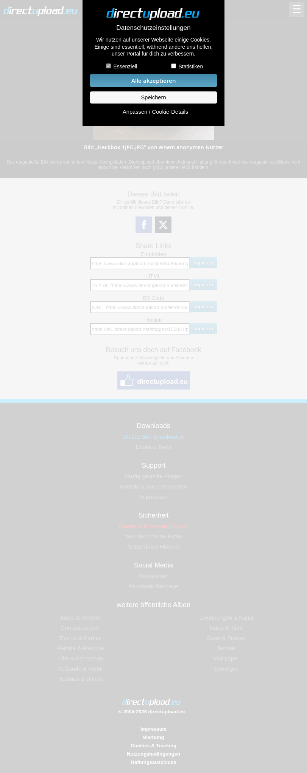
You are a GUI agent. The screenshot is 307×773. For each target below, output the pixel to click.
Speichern (153, 97)
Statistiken (191, 66)
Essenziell (125, 66)
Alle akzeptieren (153, 80)
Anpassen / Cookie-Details (155, 112)
